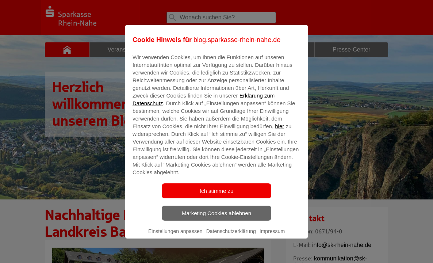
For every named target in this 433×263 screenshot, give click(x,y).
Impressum (272, 236)
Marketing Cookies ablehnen (216, 218)
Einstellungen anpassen (175, 236)
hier (279, 131)
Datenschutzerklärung (231, 236)
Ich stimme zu (217, 196)
